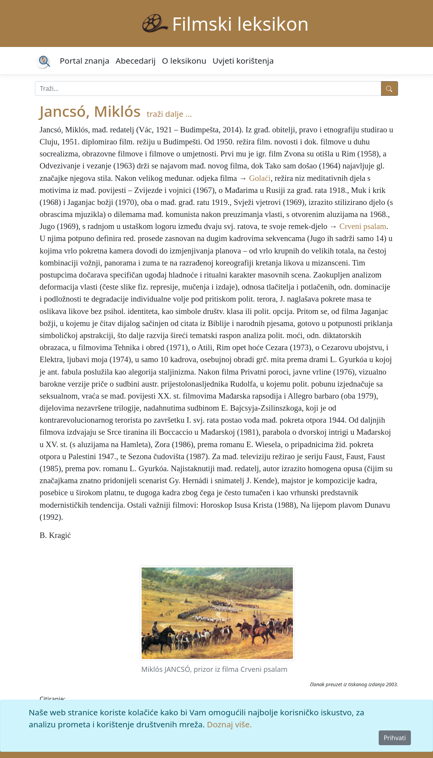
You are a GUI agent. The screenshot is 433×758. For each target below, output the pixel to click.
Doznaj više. (229, 724)
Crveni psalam (362, 226)
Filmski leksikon (240, 23)
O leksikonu (184, 60)
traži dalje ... (169, 113)
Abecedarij (136, 60)
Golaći (259, 177)
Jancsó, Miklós (90, 111)
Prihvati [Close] (395, 738)
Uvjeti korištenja (243, 60)
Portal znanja (84, 60)
